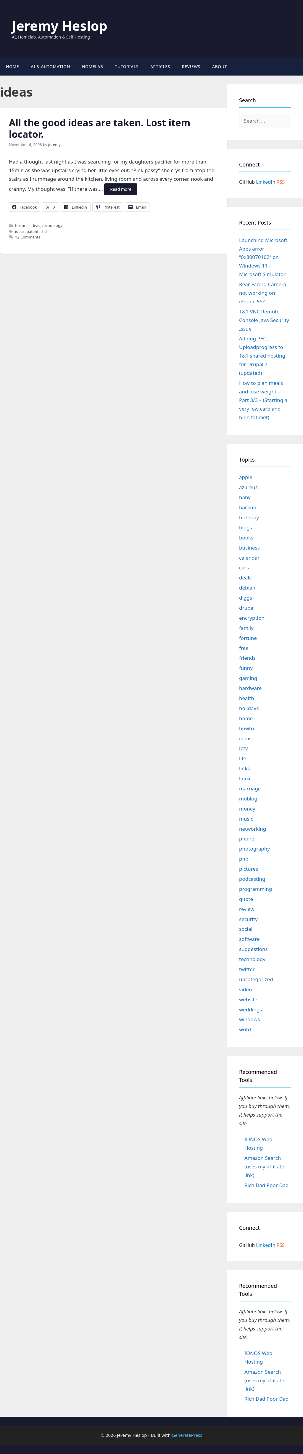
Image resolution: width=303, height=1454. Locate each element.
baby (245, 497)
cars (244, 567)
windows (249, 1019)
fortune (22, 225)
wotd (245, 1029)
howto (246, 728)
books (246, 537)
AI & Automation (50, 66)
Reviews (191, 66)
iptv (243, 748)
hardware (250, 688)
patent (32, 231)
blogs (245, 527)
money (247, 808)
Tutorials (126, 66)
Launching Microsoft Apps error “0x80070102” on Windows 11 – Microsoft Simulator (263, 257)
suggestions (253, 949)
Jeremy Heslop (59, 26)
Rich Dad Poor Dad (266, 1185)
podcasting (252, 878)
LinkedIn (265, 182)
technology (52, 225)
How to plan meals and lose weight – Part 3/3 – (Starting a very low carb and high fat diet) (263, 400)
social (245, 928)
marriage (250, 788)
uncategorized (256, 979)
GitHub (247, 182)
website (248, 999)
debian (247, 587)
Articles (160, 66)
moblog (248, 798)
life (242, 758)
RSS (281, 182)
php (243, 858)
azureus (248, 487)
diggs (245, 597)
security (248, 919)
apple (245, 477)
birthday (249, 517)
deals (245, 577)
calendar (249, 557)
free (244, 648)
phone (246, 838)
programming (255, 888)
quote (246, 899)
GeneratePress (187, 1435)
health (246, 698)
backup (247, 507)
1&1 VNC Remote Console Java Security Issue (264, 320)
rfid (44, 231)
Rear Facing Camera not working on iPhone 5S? (262, 293)
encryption (252, 617)
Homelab (92, 66)
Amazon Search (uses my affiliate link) (264, 1166)
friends (247, 657)
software (249, 939)
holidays (249, 708)
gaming (248, 678)
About (219, 66)
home (246, 718)
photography (254, 848)
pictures (248, 868)
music (246, 818)
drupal (246, 607)
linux (245, 778)
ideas (35, 225)
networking (252, 828)
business (249, 547)
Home (12, 66)
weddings (250, 1009)
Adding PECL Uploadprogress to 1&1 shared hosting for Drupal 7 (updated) (262, 355)
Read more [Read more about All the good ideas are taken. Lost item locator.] (120, 189)
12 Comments (27, 237)
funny (246, 667)
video (245, 989)
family (246, 627)
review (246, 909)
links (244, 768)
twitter (247, 969)
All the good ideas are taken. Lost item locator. (99, 128)
